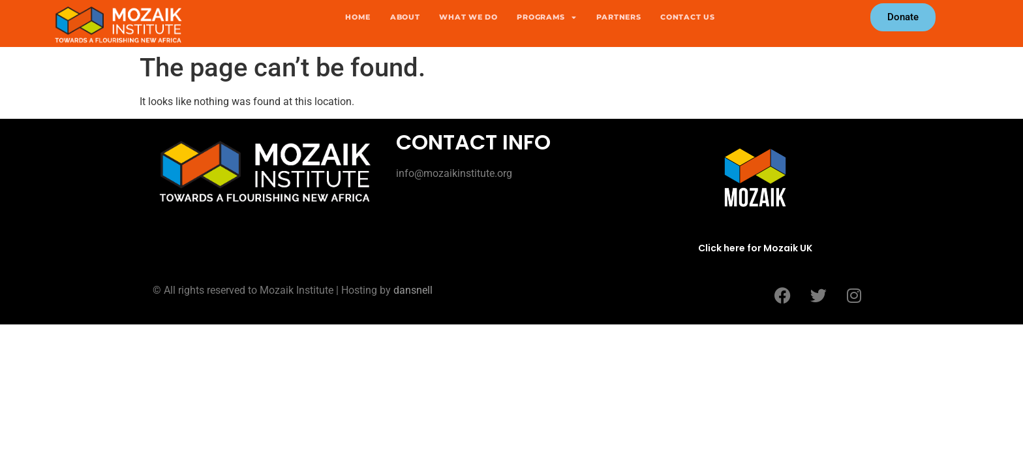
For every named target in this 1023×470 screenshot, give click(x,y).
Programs (546, 17)
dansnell (413, 290)
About (405, 17)
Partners (618, 17)
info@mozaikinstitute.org (454, 173)
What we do (468, 17)
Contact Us (687, 17)
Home (358, 17)
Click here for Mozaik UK (755, 248)
